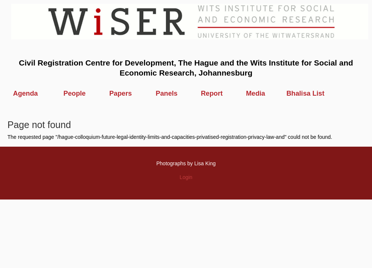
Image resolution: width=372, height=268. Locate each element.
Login (186, 177)
